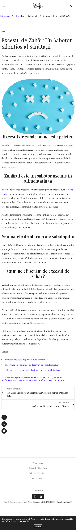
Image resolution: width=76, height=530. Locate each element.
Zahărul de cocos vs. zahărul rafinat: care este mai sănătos (32, 370)
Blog (17, 16)
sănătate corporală (48, 380)
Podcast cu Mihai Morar (38, 473)
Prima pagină (6, 16)
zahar (63, 380)
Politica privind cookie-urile (17, 521)
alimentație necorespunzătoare (23, 378)
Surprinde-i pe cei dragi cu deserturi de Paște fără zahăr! (32, 365)
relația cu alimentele (26, 380)
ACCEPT (38, 526)
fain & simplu (46, 378)
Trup (3, 31)
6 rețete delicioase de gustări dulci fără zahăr (26, 360)
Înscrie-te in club (38, 478)
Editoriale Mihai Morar (38, 468)
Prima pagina (38, 463)
